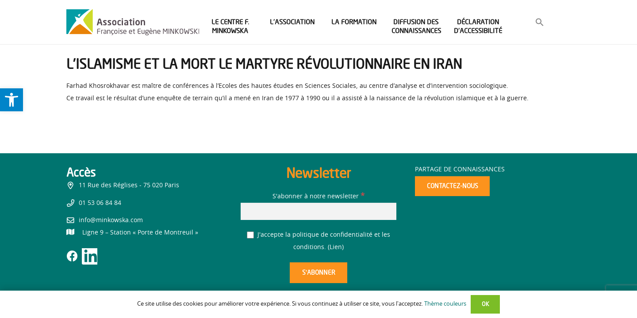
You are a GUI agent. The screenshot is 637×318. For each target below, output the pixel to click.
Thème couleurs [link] (445, 304)
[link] (11, 99)
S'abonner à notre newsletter (318, 196)
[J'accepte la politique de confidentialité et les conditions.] (250, 235)
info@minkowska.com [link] (111, 220)
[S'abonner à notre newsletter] (318, 211)
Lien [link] (336, 247)
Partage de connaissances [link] (460, 170)
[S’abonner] (318, 272)
